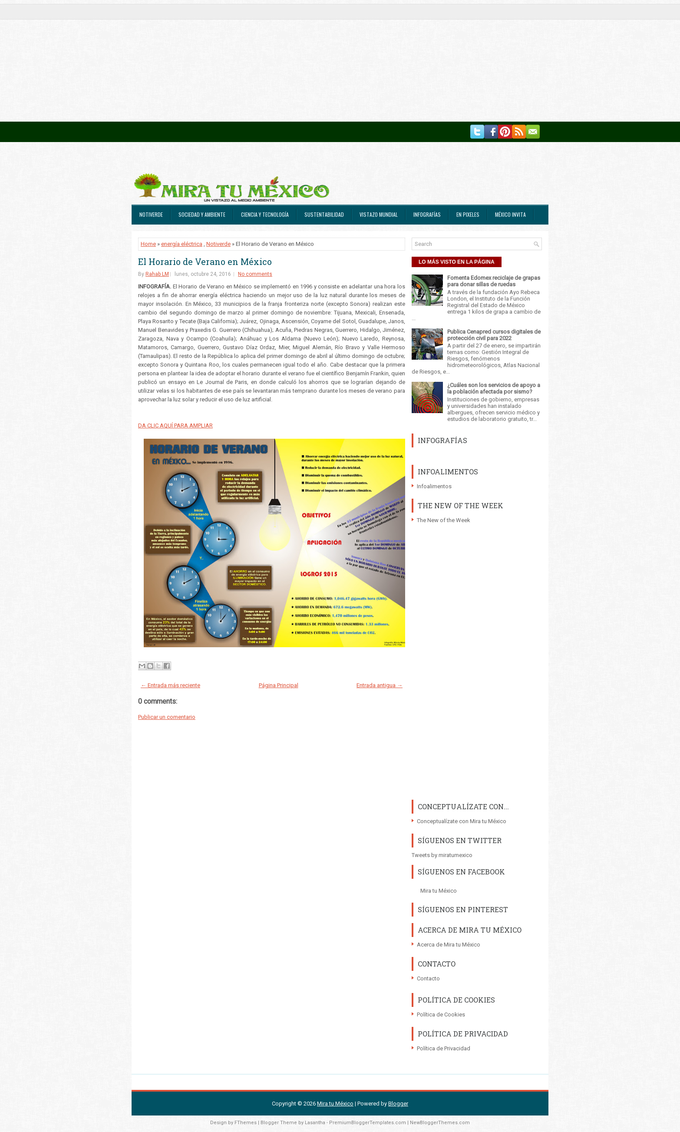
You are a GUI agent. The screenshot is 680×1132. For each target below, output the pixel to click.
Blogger (398, 1103)
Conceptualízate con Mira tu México (461, 821)
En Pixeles (467, 214)
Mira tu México (438, 890)
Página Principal (278, 685)
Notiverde (151, 214)
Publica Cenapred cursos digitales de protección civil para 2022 (494, 334)
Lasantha (315, 1122)
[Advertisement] (260, 61)
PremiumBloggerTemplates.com (367, 1122)
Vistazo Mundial (379, 214)
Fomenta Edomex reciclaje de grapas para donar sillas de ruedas (493, 281)
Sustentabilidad (324, 214)
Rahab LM (157, 274)
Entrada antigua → (380, 685)
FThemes (245, 1122)
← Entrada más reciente (170, 685)
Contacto (428, 978)
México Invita (510, 214)
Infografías (427, 214)
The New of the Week (443, 520)
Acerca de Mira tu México (448, 944)
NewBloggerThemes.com (440, 1122)
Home (148, 244)
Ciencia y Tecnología (265, 214)
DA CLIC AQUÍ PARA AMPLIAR (175, 425)
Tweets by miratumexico (442, 855)
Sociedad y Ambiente (201, 214)
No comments (255, 274)
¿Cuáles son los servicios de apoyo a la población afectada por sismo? (493, 388)
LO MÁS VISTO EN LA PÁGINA (457, 262)
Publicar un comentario (166, 717)
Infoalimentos (434, 486)
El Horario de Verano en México (205, 261)
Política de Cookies (441, 1014)
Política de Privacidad (443, 1048)
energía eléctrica (181, 244)
